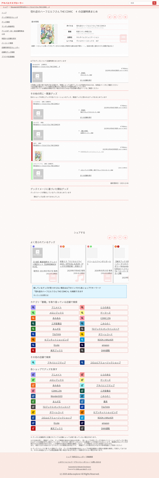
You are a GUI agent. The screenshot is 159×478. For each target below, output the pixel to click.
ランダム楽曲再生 (8, 26)
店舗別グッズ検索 (8, 52)
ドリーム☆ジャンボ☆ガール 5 (99, 262)
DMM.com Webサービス (83, 469)
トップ (5, 7)
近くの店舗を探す (86, 80)
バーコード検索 (7, 43)
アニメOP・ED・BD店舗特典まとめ (13, 32)
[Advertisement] (79, 215)
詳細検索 (89, 456)
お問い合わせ (96, 462)
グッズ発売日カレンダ (10, 17)
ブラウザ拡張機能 (8, 56)
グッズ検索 (6, 22)
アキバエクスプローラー (12, 3)
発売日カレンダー (78, 456)
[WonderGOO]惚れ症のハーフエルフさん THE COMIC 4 (30, 7)
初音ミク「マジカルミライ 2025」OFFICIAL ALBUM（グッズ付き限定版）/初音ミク (71, 264)
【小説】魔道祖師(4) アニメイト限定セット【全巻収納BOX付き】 (44, 264)
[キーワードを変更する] (41, 295)
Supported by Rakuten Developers (79, 467)
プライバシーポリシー (82, 462)
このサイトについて (65, 462)
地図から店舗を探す (9, 38)
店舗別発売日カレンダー (10, 47)
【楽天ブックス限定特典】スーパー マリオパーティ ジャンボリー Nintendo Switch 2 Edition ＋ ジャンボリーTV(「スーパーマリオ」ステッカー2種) (127, 267)
